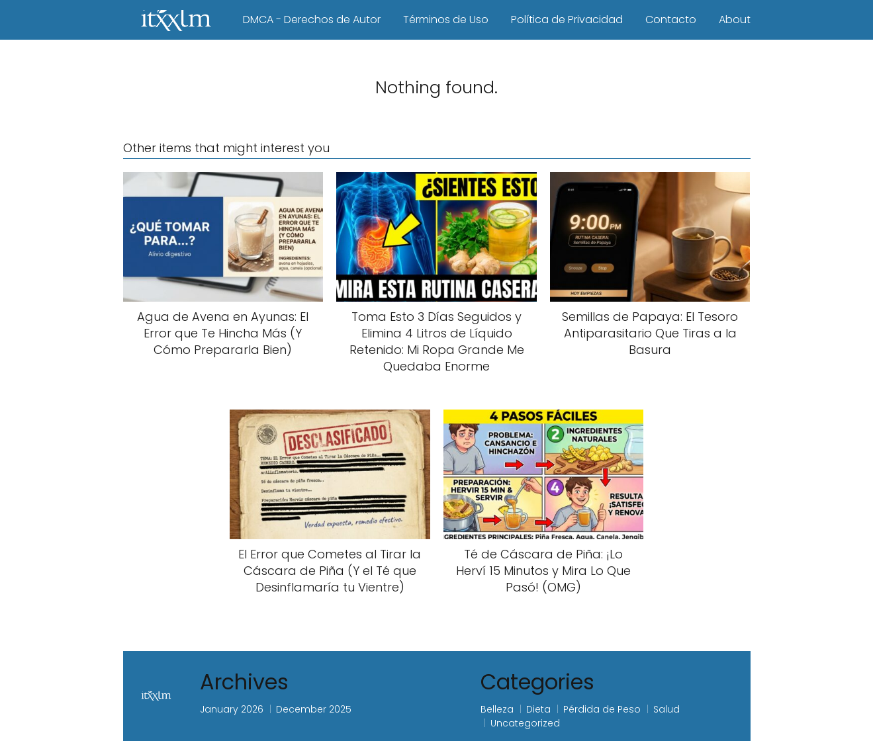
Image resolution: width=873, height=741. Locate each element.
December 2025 (313, 709)
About (735, 19)
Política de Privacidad (567, 19)
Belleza (497, 709)
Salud (666, 709)
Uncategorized (525, 723)
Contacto (670, 19)
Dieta (538, 709)
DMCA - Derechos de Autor (312, 19)
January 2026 (231, 709)
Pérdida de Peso (602, 709)
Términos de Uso (445, 19)
